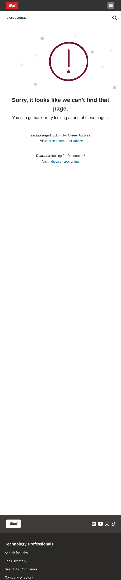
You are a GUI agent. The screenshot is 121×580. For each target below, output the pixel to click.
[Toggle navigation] (18, 17)
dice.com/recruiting (65, 161)
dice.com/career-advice (66, 141)
